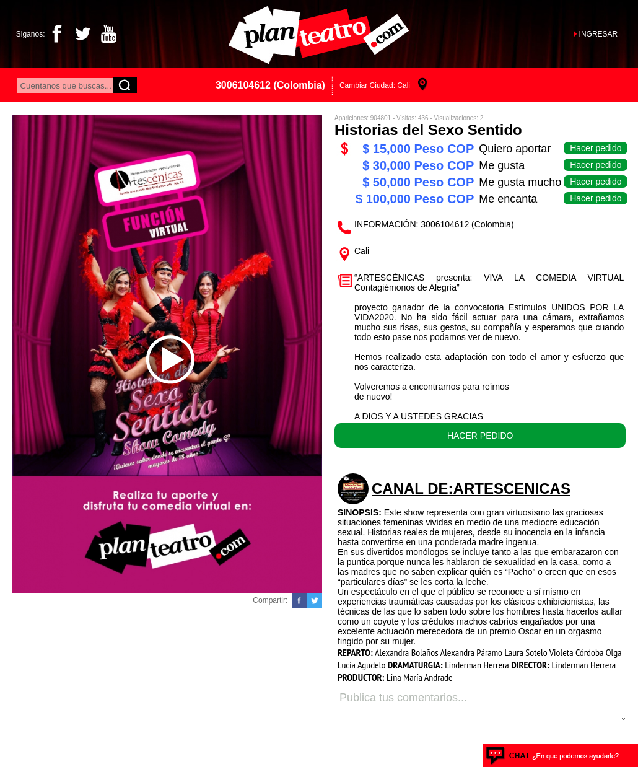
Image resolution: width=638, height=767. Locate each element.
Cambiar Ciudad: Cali (374, 85)
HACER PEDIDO (480, 435)
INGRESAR (598, 34)
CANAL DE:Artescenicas (471, 488)
